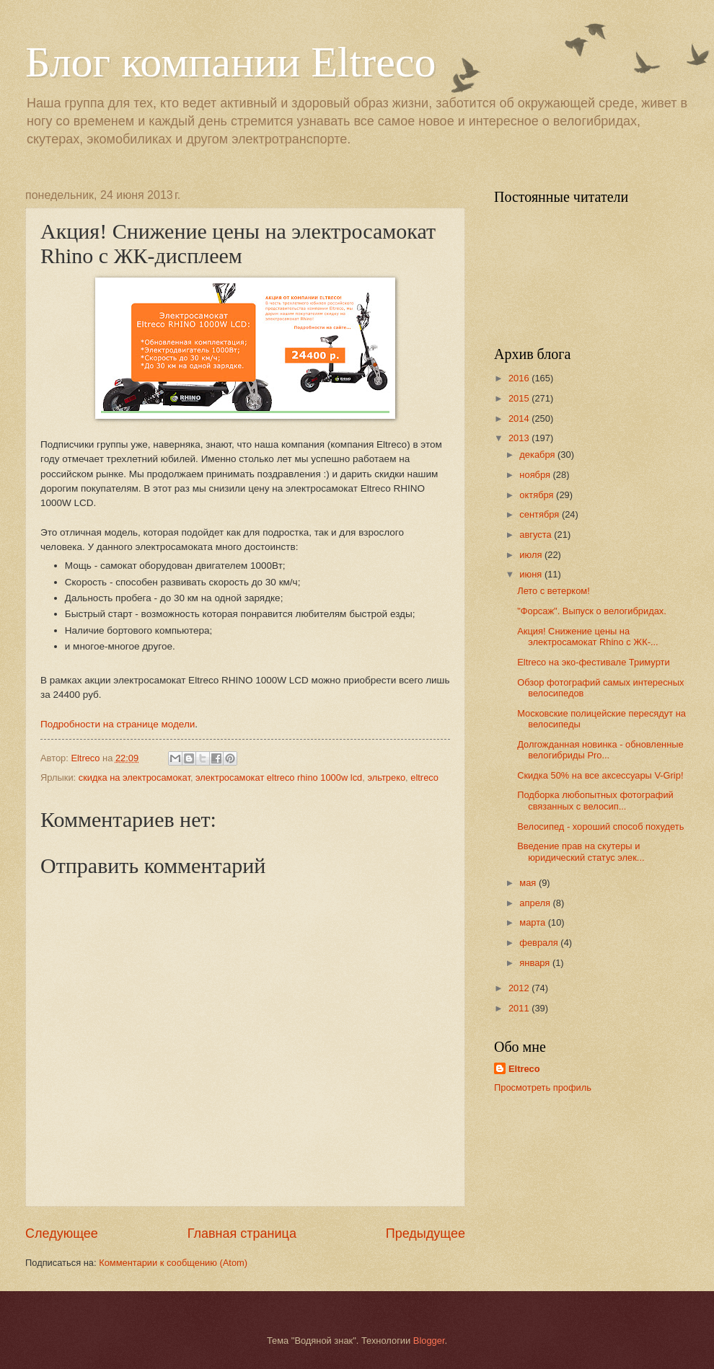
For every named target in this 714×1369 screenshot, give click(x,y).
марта (533, 922)
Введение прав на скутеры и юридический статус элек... (580, 851)
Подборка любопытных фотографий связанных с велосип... (595, 800)
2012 (520, 988)
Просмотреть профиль (542, 1087)
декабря (538, 454)
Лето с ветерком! (553, 590)
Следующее (61, 1233)
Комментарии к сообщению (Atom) (173, 1262)
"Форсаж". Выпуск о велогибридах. (591, 611)
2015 (520, 398)
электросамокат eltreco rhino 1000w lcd (278, 777)
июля (532, 554)
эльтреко (386, 777)
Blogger (429, 1340)
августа (536, 534)
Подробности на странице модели (117, 724)
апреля (535, 903)
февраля (539, 942)
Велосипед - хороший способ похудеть (600, 826)
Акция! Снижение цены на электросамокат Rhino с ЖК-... (587, 636)
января (535, 962)
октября (537, 494)
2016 (520, 378)
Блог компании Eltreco (230, 62)
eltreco (424, 777)
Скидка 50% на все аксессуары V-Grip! (600, 775)
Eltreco (524, 1068)
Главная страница (242, 1233)
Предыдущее (425, 1233)
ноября (535, 474)
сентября (540, 514)
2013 (520, 438)
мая (529, 882)
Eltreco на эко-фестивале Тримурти (593, 662)
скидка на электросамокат (134, 777)
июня (532, 574)
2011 (520, 1008)
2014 (520, 418)
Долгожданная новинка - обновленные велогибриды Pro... (600, 750)
